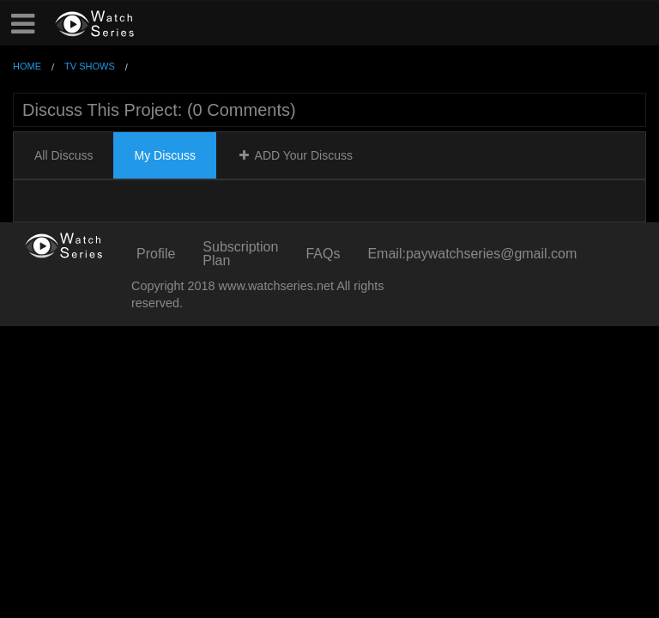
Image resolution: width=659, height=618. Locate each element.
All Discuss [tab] (63, 155)
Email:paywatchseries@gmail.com (472, 253)
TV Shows (89, 66)
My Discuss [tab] (165, 155)
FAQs (322, 253)
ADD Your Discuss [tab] (295, 155)
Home (27, 66)
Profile (155, 253)
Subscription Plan (240, 253)
